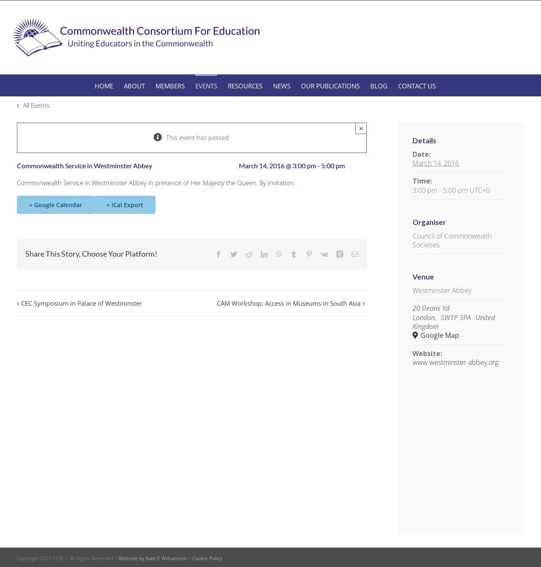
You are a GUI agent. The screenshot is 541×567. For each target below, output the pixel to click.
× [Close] (361, 128)
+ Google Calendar (55, 205)
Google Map (439, 335)
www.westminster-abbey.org (455, 362)
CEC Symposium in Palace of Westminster (81, 303)
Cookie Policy (207, 558)
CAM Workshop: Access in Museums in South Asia (289, 303)
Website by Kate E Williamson (153, 558)
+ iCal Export (125, 205)
